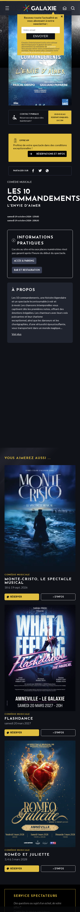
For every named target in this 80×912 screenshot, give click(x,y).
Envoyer (40, 36)
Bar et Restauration (27, 270)
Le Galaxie (51, 46)
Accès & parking (24, 261)
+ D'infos (58, 597)
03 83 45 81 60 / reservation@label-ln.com (60, 117)
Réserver (16, 597)
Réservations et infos (50, 154)
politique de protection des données (36, 52)
